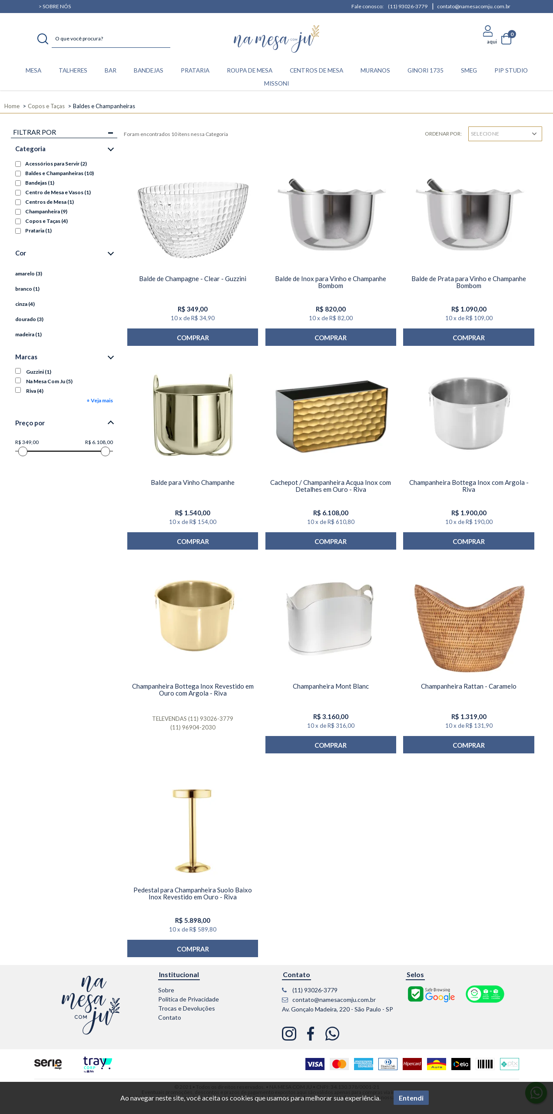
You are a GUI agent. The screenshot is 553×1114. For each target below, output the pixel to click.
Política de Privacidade (188, 999)
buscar (42, 39)
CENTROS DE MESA (316, 70)
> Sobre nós (55, 6)
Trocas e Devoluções (186, 1008)
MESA (33, 70)
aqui (492, 41)
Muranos (375, 70)
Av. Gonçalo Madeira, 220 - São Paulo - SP (337, 1009)
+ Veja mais (99, 400)
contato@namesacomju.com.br (473, 6)
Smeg (469, 70)
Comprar (193, 337)
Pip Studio (511, 70)
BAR (110, 70)
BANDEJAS (148, 70)
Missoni (276, 83)
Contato (169, 1017)
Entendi (411, 1098)
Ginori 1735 (425, 70)
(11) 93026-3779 (407, 6)
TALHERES (73, 70)
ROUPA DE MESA (249, 70)
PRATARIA (195, 70)
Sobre (166, 990)
